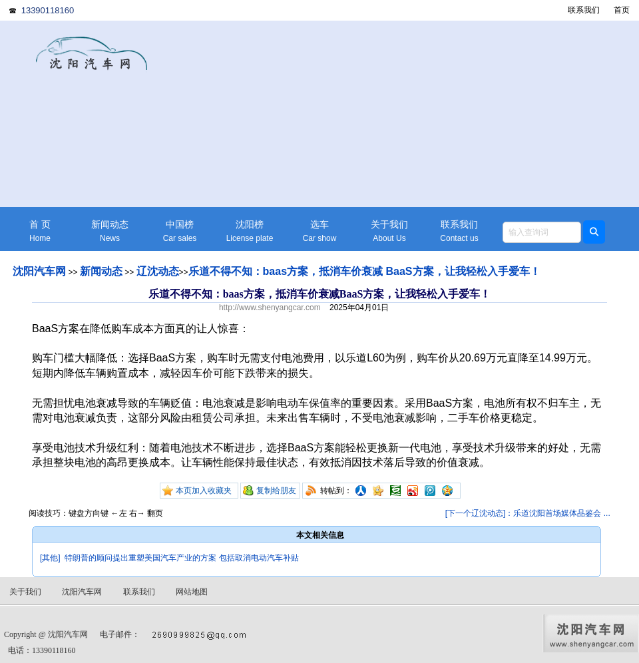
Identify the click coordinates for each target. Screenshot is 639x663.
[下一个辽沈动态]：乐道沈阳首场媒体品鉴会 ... (527, 513)
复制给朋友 (276, 490)
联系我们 (584, 10)
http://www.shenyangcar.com (270, 307)
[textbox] (542, 232)
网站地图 (192, 591)
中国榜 (180, 231)
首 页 (40, 231)
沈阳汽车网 (39, 271)
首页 (622, 10)
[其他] (50, 557)
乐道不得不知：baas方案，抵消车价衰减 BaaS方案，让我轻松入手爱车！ (364, 271)
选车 (319, 231)
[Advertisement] (422, 114)
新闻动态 (110, 231)
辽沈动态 (157, 271)
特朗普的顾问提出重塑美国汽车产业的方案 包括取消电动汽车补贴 (181, 557)
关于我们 (389, 231)
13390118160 (48, 10)
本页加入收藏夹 (204, 490)
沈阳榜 (250, 231)
